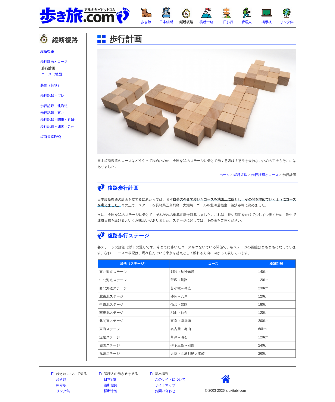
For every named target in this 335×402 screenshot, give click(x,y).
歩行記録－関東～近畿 (57, 119)
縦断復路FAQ (50, 136)
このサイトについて (170, 379)
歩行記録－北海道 (54, 106)
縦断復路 (47, 51)
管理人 (246, 22)
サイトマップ (165, 385)
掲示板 (267, 22)
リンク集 (287, 22)
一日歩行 (226, 22)
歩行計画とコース (54, 61)
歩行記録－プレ (52, 95)
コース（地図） (53, 74)
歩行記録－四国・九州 (57, 126)
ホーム (224, 175)
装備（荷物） (50, 85)
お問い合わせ (165, 391)
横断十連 (206, 22)
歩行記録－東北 (52, 113)
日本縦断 (166, 22)
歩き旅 (146, 22)
